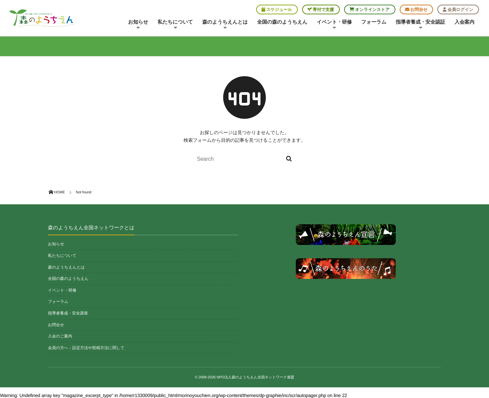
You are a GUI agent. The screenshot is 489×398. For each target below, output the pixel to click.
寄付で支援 (320, 9)
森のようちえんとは (225, 24)
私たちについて (175, 24)
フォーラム (373, 22)
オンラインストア (369, 9)
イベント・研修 (334, 24)
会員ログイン (458, 9)
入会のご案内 (60, 336)
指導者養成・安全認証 (420, 24)
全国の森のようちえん (282, 22)
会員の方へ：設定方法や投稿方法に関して (86, 347)
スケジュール (276, 9)
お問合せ (416, 9)
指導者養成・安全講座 (68, 313)
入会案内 (464, 22)
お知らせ (138, 24)
